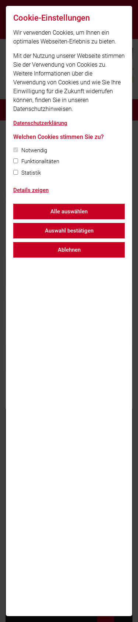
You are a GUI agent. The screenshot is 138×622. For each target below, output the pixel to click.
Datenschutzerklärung (40, 123)
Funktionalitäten (40, 161)
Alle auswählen (69, 211)
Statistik (31, 173)
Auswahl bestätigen (69, 230)
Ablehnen (69, 250)
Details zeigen (31, 190)
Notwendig (34, 150)
